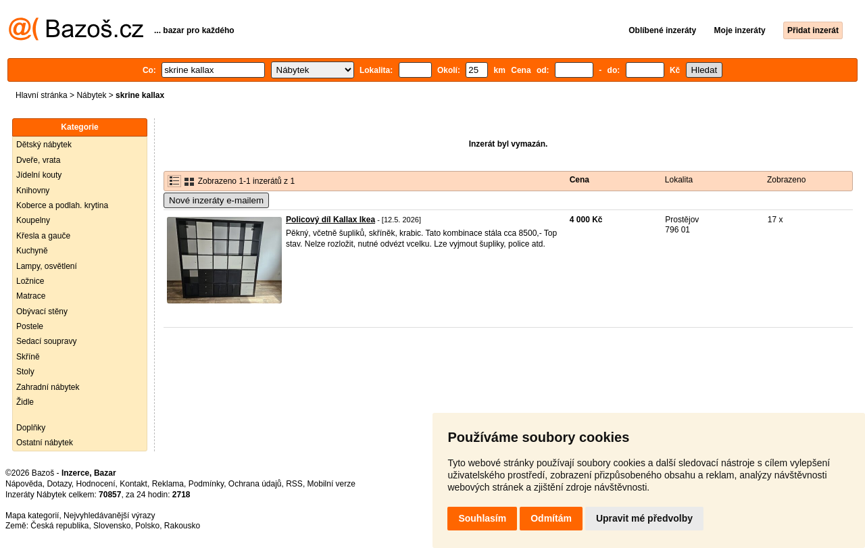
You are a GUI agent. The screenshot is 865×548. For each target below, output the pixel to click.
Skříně (28, 357)
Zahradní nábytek (47, 387)
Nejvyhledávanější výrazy (109, 515)
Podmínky (206, 484)
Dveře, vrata (38, 160)
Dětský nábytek (44, 144)
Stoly (25, 371)
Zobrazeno (786, 179)
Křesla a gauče (43, 236)
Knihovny (32, 190)
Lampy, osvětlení (46, 266)
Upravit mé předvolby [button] (644, 518)
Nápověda (24, 484)
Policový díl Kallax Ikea (330, 219)
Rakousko (182, 525)
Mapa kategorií (32, 515)
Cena (579, 179)
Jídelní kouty (38, 175)
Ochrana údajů (255, 484)
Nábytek (91, 95)
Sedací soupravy (46, 341)
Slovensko (111, 525)
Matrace (30, 296)
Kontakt (133, 484)
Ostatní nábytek (44, 442)
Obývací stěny (42, 311)
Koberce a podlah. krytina (62, 205)
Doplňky (30, 427)
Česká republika (59, 525)
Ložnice (30, 281)
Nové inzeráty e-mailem (216, 200)
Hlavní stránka (42, 95)
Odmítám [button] (551, 518)
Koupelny (33, 220)
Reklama (168, 484)
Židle (25, 402)
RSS (294, 484)
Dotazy (59, 484)
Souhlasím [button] (482, 518)
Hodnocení (96, 484)
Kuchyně (32, 250)
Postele (29, 326)
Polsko (147, 525)
